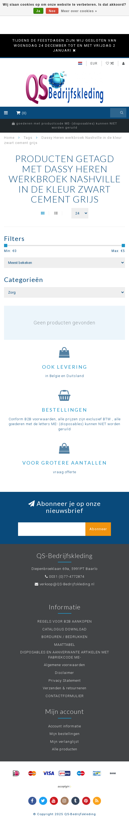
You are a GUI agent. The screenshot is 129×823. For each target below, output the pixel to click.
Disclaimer (64, 673)
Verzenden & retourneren (64, 688)
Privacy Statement (64, 680)
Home (9, 138)
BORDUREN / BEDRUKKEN (64, 637)
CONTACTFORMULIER (65, 696)
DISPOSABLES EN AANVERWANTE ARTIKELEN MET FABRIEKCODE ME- (64, 654)
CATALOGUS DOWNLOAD (64, 629)
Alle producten (64, 749)
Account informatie (64, 726)
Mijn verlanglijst (64, 742)
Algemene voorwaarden (64, 665)
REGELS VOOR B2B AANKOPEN (64, 621)
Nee (52, 11)
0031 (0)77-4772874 (66, 577)
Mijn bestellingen (65, 734)
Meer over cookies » (79, 11)
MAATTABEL (64, 645)
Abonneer (98, 529)
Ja (38, 11)
